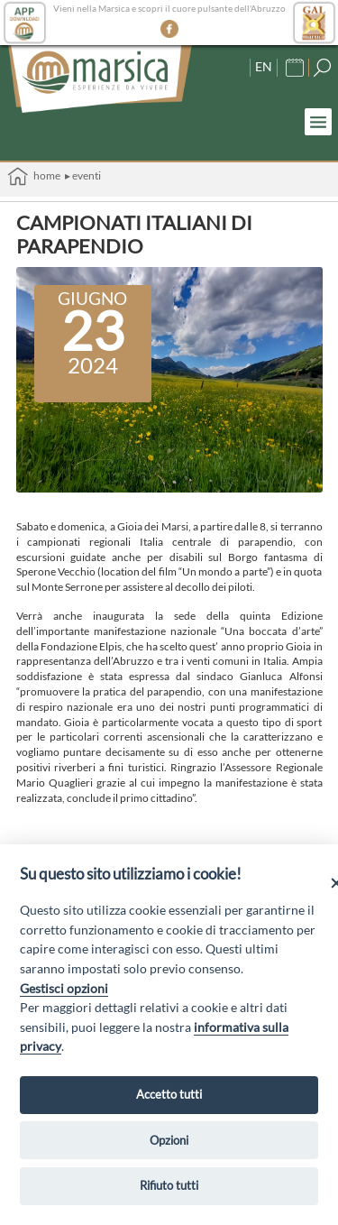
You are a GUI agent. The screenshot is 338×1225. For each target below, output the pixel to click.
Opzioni (169, 1140)
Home (33, 176)
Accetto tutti (169, 1094)
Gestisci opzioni (64, 988)
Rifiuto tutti (169, 1185)
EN (263, 66)
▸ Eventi (83, 175)
